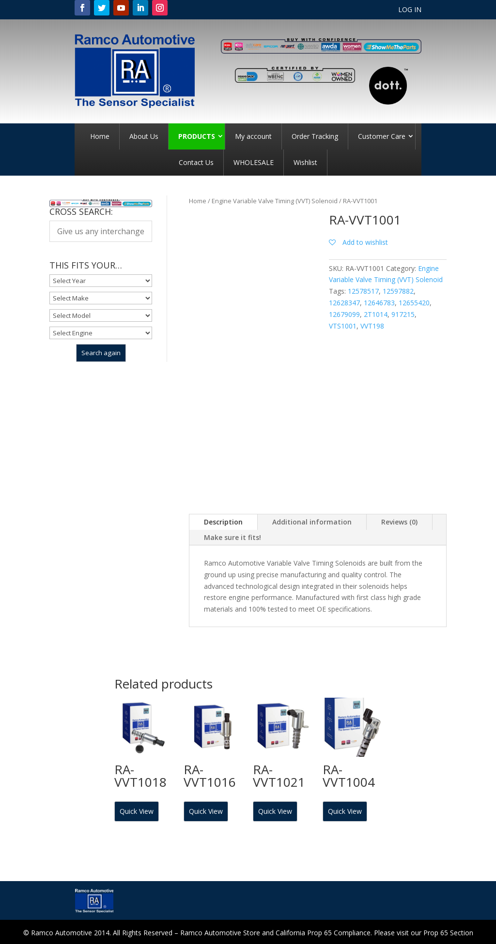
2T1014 (376, 314)
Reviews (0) (399, 521)
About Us (143, 136)
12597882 (398, 291)
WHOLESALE (253, 162)
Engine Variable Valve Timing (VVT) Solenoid (275, 200)
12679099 (344, 314)
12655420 (414, 302)
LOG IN (409, 10)
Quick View (137, 811)
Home (99, 136)
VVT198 (372, 325)
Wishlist (305, 162)
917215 (403, 314)
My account (253, 136)
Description (223, 521)
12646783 (379, 302)
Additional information (312, 521)
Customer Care (381, 136)
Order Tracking (315, 136)
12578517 (363, 291)
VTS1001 (342, 325)
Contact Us (196, 162)
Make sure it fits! (232, 537)
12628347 (344, 302)
